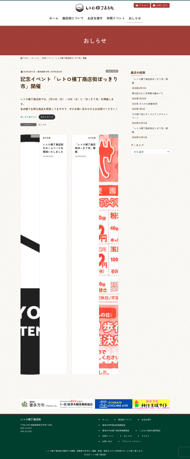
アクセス (145, 435)
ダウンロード (47, 116)
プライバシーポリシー (131, 441)
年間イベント (108, 435)
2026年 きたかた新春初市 (144, 103)
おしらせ (112, 71)
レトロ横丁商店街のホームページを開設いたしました (53, 148)
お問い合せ (107, 441)
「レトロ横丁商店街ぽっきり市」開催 (85, 148)
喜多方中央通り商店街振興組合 (115, 430)
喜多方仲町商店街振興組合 (113, 425)
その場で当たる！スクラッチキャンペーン (150, 116)
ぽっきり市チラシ (28, 116)
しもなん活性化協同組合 (149, 430)
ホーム (105, 419)
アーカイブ (137, 145)
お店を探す (146, 419)
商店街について (125, 419)
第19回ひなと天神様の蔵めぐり (147, 93)
